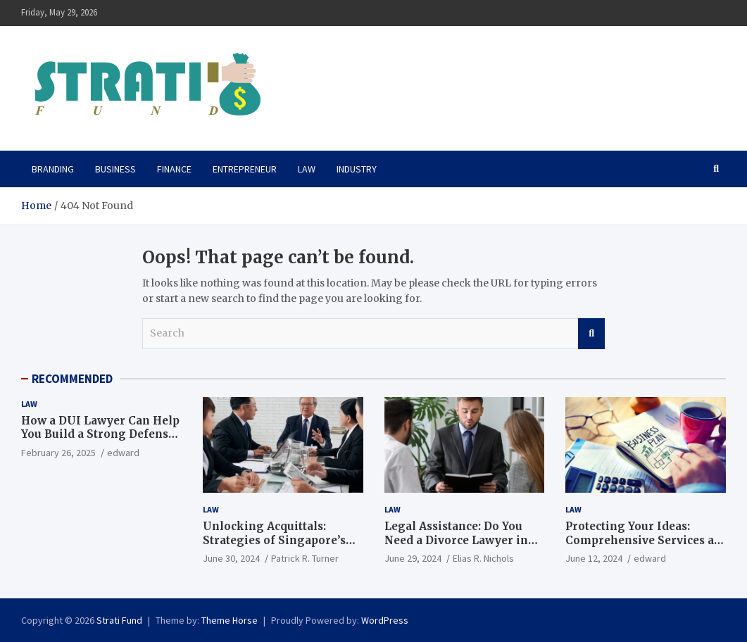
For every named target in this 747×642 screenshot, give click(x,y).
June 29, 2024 (412, 558)
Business (115, 169)
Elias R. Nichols (483, 558)
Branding (53, 169)
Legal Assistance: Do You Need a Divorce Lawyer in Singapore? (456, 540)
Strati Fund (119, 620)
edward (123, 452)
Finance (174, 169)
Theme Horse (229, 620)
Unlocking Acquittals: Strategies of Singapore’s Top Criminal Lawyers (274, 540)
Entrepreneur (245, 169)
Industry (357, 169)
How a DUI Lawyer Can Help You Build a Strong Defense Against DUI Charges (100, 434)
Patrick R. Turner (305, 558)
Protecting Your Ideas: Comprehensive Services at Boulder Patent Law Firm (641, 540)
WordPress (384, 620)
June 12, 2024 (593, 558)
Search (591, 333)
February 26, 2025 (58, 452)
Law (306, 169)
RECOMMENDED (72, 378)
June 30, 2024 (231, 558)
